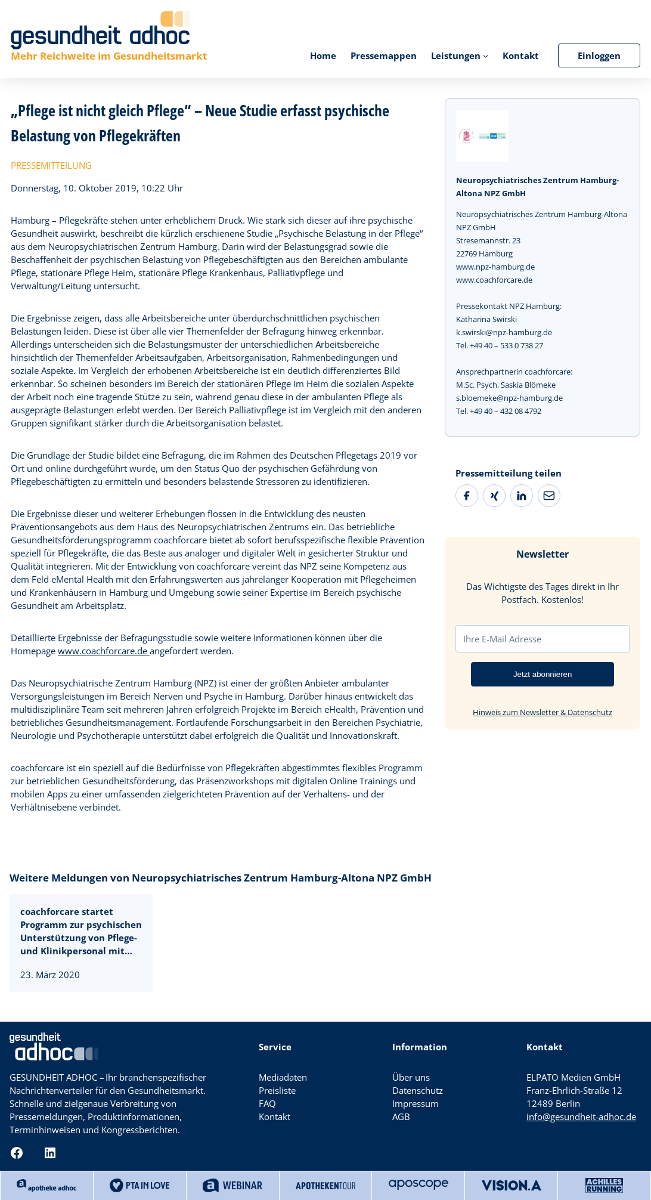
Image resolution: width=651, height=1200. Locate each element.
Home (323, 55)
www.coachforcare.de (104, 651)
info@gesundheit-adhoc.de (581, 1116)
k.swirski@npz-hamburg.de (504, 332)
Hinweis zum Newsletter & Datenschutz (542, 712)
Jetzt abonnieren (542, 674)
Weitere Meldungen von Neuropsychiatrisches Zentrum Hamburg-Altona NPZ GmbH (221, 877)
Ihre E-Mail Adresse (502, 639)
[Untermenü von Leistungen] (485, 55)
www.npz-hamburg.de (495, 266)
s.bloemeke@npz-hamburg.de (509, 397)
